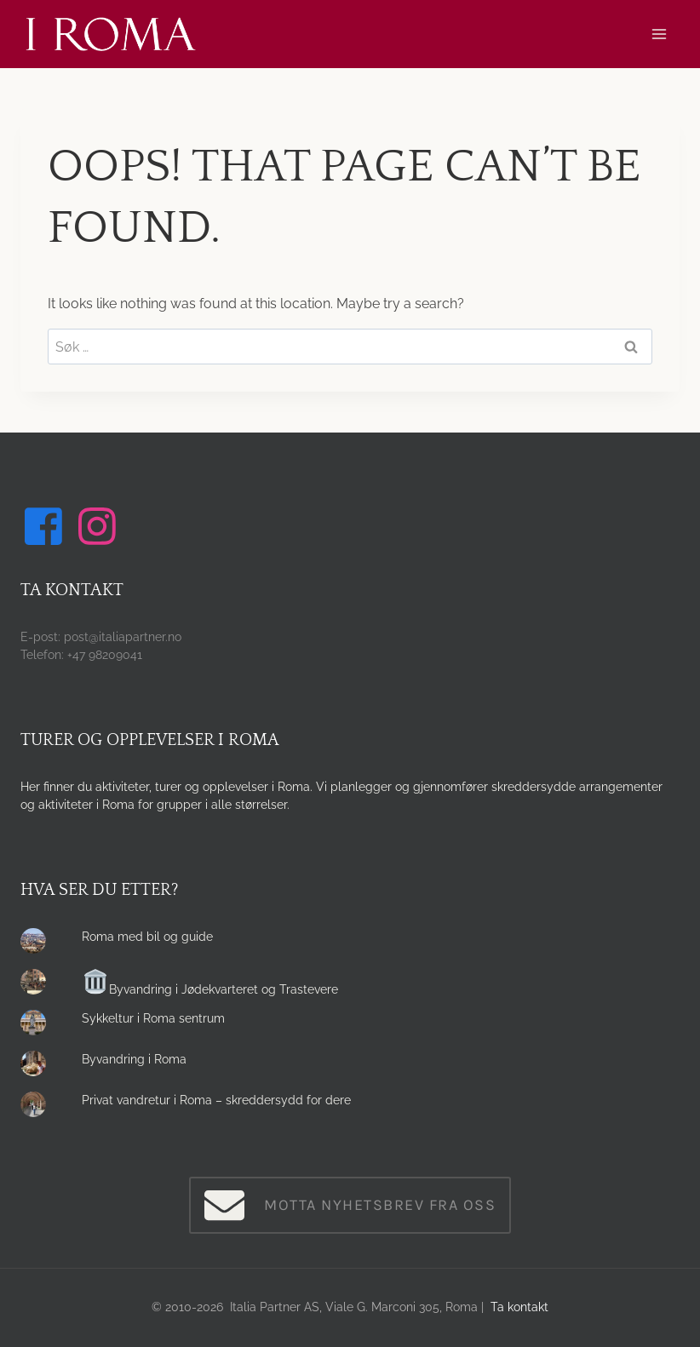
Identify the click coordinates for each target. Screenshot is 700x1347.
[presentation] (37, 945)
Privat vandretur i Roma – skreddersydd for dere (216, 1100)
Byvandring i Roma (134, 1059)
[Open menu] (658, 33)
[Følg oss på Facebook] (46, 526)
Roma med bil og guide (147, 936)
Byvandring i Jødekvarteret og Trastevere (210, 989)
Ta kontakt (519, 1307)
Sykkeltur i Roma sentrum (153, 1018)
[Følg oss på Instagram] (99, 526)
